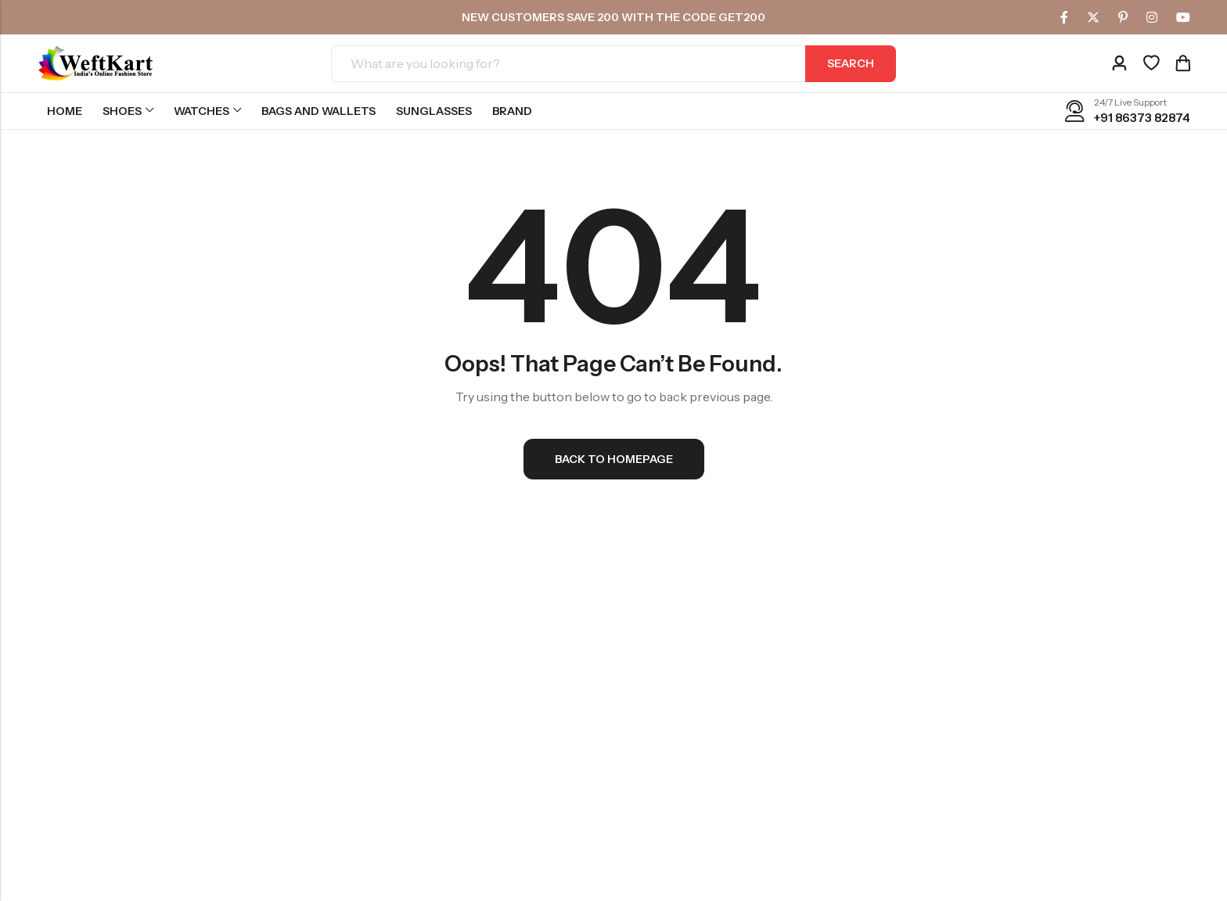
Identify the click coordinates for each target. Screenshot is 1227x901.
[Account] (1119, 63)
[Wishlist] (1151, 63)
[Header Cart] (1182, 63)
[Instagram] (1151, 17)
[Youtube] (1183, 17)
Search (850, 63)
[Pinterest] (1123, 17)
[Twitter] (1093, 17)
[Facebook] (1064, 17)
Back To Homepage (614, 459)
